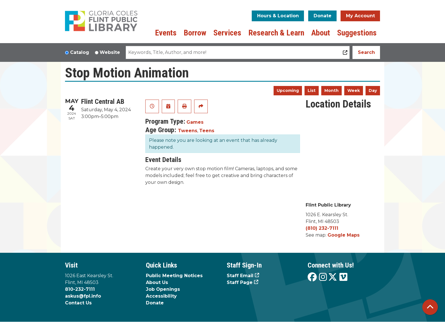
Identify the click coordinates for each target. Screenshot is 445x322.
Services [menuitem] (227, 32)
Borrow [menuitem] (195, 32)
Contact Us (78, 303)
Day (373, 90)
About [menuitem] (320, 32)
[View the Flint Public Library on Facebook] (312, 277)
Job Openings (163, 289)
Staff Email (240, 275)
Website (110, 52)
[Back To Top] (430, 307)
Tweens (187, 130)
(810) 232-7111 (322, 228)
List (312, 90)
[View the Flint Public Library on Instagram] (323, 277)
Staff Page (240, 282)
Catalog (79, 52)
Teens (206, 130)
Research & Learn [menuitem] (276, 32)
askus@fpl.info (83, 296)
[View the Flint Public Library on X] (332, 277)
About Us (157, 282)
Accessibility (161, 296)
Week (353, 90)
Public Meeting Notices (174, 275)
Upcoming (288, 90)
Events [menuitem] (166, 32)
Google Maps (344, 235)
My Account (360, 15)
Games (194, 122)
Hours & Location (278, 15)
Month (331, 90)
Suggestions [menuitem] (357, 32)
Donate (322, 15)
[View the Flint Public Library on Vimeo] (343, 277)
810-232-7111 (80, 289)
